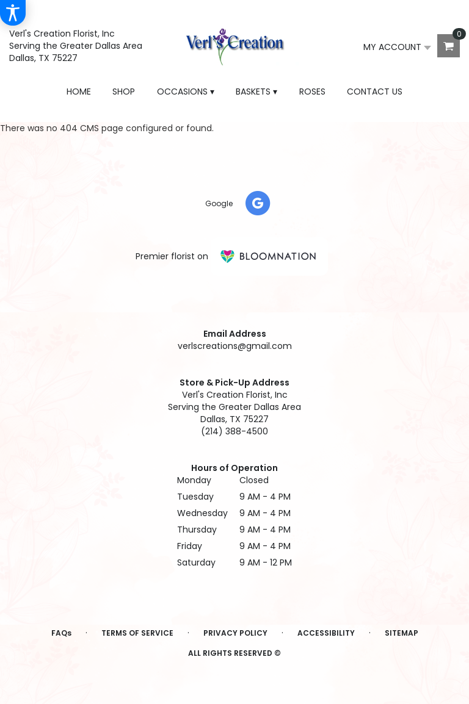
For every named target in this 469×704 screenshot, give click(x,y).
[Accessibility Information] (13, 13)
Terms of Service (137, 633)
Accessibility (326, 633)
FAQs (61, 633)
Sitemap (401, 633)
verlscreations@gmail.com (235, 346)
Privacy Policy (235, 633)
